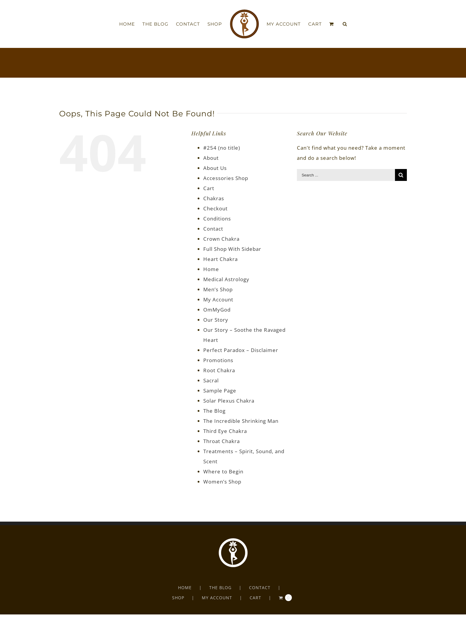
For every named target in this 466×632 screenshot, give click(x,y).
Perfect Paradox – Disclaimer (240, 350)
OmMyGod (217, 309)
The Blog (214, 410)
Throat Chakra (221, 441)
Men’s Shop (218, 289)
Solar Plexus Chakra (228, 400)
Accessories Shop (225, 178)
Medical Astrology (226, 279)
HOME (185, 587)
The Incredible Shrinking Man (240, 420)
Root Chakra (219, 370)
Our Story (215, 319)
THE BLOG (220, 587)
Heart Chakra (220, 259)
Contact (213, 228)
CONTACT (259, 587)
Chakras (213, 198)
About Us (215, 168)
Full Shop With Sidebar (232, 248)
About (211, 157)
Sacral (211, 380)
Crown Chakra (221, 238)
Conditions (217, 218)
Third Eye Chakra (225, 431)
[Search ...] (346, 175)
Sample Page (219, 390)
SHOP (178, 597)
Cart (208, 188)
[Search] (345, 24)
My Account (218, 299)
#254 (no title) (221, 147)
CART (255, 597)
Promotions (218, 360)
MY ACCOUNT (217, 597)
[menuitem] (130, 24)
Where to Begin (223, 471)
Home (211, 269)
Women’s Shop (222, 481)
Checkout (215, 208)
